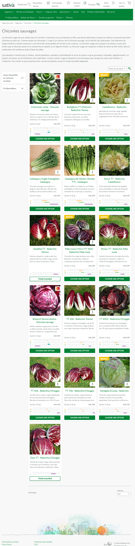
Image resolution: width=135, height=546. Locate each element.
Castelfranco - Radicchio (114, 106)
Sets (87, 11)
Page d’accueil (8, 23)
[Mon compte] (109, 4)
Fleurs (41, 11)
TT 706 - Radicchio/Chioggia (80, 390)
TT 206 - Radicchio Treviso (80, 318)
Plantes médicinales (101, 11)
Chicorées (29, 23)
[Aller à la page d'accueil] (9, 4)
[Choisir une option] (45, 138)
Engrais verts (54, 11)
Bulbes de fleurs (29, 17)
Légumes (9, 11)
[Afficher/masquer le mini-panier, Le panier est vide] (124, 4)
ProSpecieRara (12, 17)
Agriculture (68, 11)
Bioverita (117, 11)
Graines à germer (49, 17)
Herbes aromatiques (26, 11)
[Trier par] (117, 68)
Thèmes (73, 17)
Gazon (80, 11)
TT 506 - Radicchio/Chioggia (45, 390)
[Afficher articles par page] (124, 499)
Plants (63, 17)
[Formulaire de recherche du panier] (24, 4)
